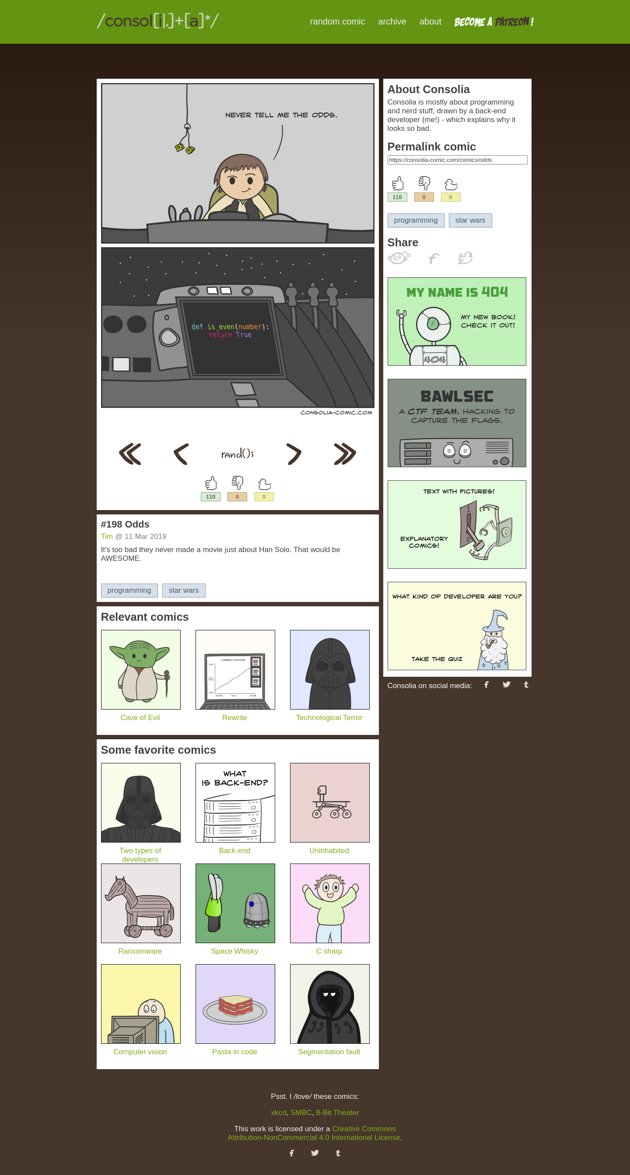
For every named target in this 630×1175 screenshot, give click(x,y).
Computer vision (141, 1047)
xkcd (279, 1113)
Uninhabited (330, 846)
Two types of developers (141, 851)
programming (129, 590)
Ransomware (141, 946)
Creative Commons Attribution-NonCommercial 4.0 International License (314, 1133)
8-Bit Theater (337, 1113)
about (430, 21)
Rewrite (235, 713)
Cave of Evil (141, 713)
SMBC (301, 1113)
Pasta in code (235, 1047)
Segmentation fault (330, 1047)
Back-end (235, 846)
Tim (107, 536)
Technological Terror (330, 713)
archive (392, 21)
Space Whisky (235, 946)
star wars (184, 590)
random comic (337, 21)
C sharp (330, 946)
